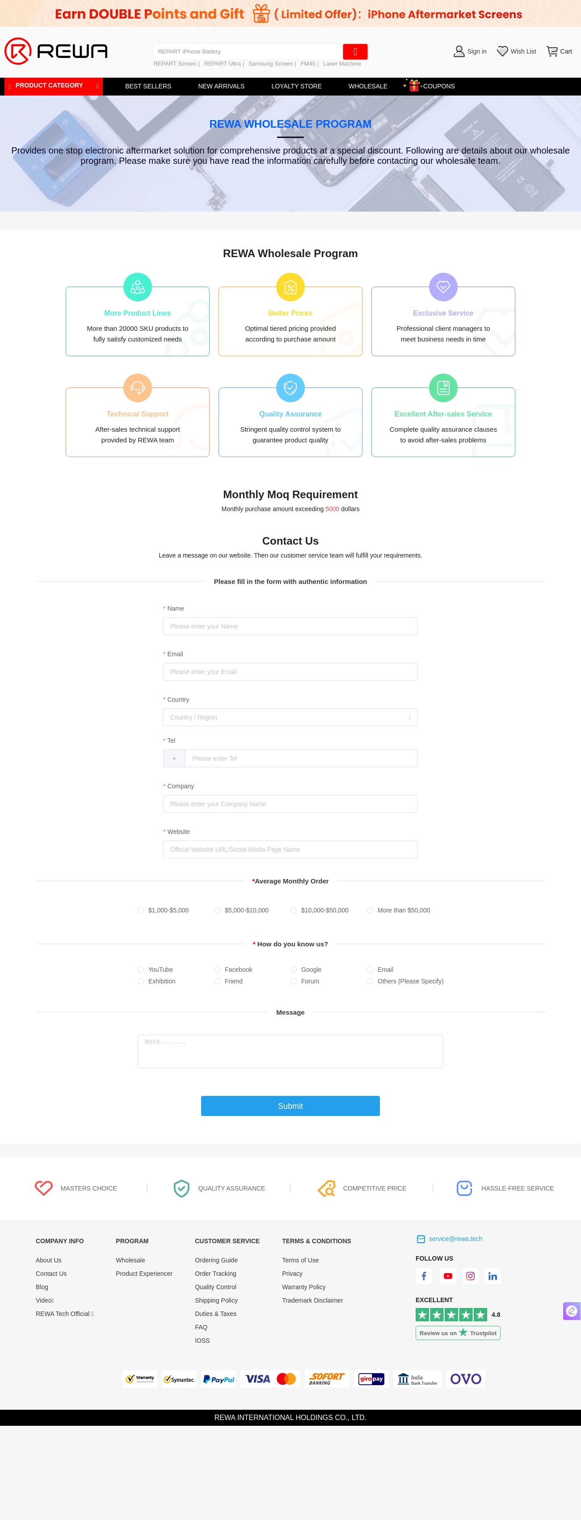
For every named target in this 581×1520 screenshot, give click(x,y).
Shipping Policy (216, 1300)
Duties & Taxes (215, 1313)
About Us (49, 1260)
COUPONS (434, 85)
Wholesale (130, 1260)
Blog (42, 1287)
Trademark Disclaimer (312, 1300)
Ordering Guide (216, 1260)
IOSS (202, 1340)
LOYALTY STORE (296, 86)
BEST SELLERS (148, 86)
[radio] (176, 910)
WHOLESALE (368, 86)
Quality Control (215, 1287)
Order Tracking (215, 1273)
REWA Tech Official (64, 1313)
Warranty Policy (304, 1287)
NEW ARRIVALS (221, 86)
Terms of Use (300, 1260)
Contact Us (51, 1273)
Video (45, 1300)
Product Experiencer (144, 1273)
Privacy (292, 1273)
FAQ (201, 1327)
